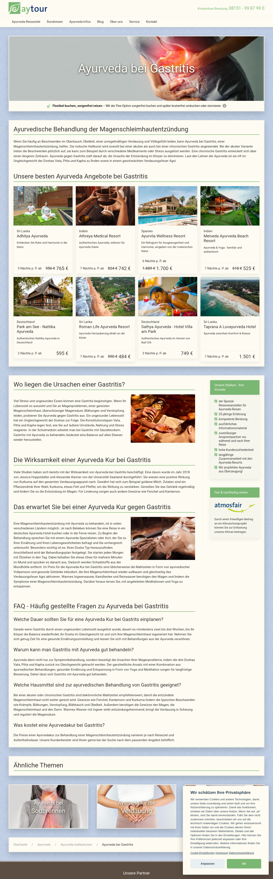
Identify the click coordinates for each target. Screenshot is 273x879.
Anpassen (208, 863)
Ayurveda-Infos (80, 22)
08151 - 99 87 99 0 (246, 8)
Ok (244, 863)
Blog (100, 22)
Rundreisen (55, 22)
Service (134, 22)
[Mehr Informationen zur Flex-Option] (224, 106)
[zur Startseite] (28, 8)
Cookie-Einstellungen (202, 852)
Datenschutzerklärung (241, 852)
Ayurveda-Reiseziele (26, 22)
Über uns (116, 22)
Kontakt (151, 22)
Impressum (221, 852)
